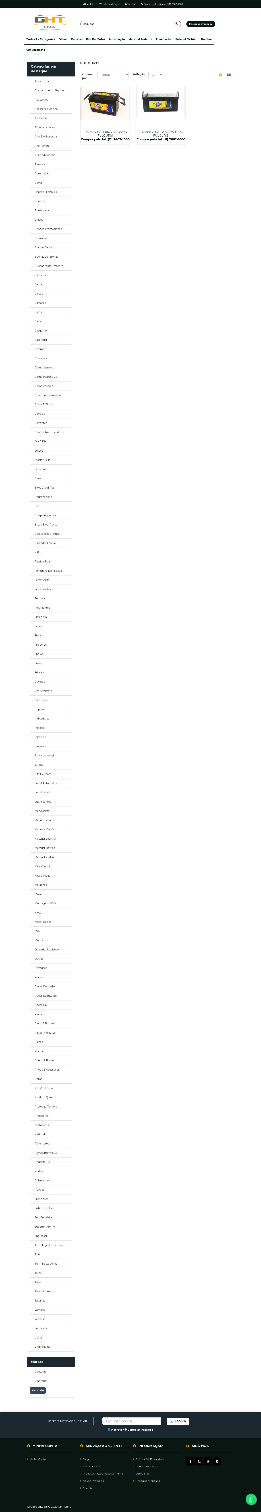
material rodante (140, 39)
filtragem (41, 617)
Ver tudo (38, 1390)
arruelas (40, 164)
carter (38, 321)
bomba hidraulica (46, 192)
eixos (38, 478)
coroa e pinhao (44, 404)
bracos (39, 219)
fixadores (41, 644)
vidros (38, 1337)
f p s (38, 552)
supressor (41, 1236)
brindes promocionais (48, 229)
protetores (41, 1115)
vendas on (41, 1328)
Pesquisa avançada (146, 1480)
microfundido (43, 866)
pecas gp (41, 1005)
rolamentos (42, 1180)
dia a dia (40, 441)
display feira (42, 460)
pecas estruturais (46, 995)
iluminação (163, 39)
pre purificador (44, 1088)
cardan (39, 312)
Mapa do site (90, 1466)
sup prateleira (43, 1217)
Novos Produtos (92, 1480)
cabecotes (41, 275)
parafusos (41, 968)
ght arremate (35, 49)
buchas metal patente (49, 266)
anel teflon (42, 145)
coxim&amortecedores (49, 432)
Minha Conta (36, 1459)
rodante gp (42, 1162)
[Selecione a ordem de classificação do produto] (113, 75)
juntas (39, 764)
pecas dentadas (45, 986)
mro (37, 931)
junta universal (44, 755)
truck (38, 1273)
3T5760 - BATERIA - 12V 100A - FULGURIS (104, 134)
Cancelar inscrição (140, 1429)
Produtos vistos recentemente (101, 1473)
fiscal (38, 635)
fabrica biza (42, 561)
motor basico (43, 921)
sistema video (44, 1208)
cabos (38, 284)
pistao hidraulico (45, 1032)
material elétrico (186, 39)
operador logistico (47, 949)
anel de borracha (46, 136)
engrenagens (43, 497)
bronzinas (41, 238)
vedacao (40, 1319)
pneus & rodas (44, 1060)
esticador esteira (45, 543)
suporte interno (45, 1226)
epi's (37, 506)
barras (38, 182)
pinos (38, 1014)
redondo (40, 1134)
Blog (84, 1459)
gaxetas (40, 681)
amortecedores (45, 127)
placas (39, 1042)
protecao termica (46, 1106)
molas (38, 894)
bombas (206, 39)
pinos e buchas (44, 1023)
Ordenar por (88, 76)
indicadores (42, 718)
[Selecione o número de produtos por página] (155, 75)
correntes (41, 423)
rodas (39, 1171)
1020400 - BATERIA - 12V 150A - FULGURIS (156, 134)
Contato (86, 1488)
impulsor (40, 709)
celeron (39, 349)
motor (38, 912)
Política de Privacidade (149, 1459)
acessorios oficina (46, 108)
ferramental (42, 580)
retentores (42, 1143)
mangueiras (42, 811)
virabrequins (42, 1346)
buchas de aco (44, 247)
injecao (39, 727)
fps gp (39, 654)
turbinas (40, 1300)
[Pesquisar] (130, 24)
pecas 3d (40, 977)
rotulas (39, 1189)
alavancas (41, 118)
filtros (63, 39)
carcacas (40, 303)
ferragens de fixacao (48, 570)
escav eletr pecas (46, 524)
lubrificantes (43, 801)
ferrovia (40, 598)
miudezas (41, 885)
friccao (39, 672)
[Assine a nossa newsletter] (131, 1421)
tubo (38, 1282)
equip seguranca (45, 515)
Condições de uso (146, 1466)
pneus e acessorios (47, 1069)
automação (117, 39)
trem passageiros (46, 1263)
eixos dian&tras (44, 487)
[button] (40, 39)
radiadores (42, 1125)
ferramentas (43, 589)
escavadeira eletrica (47, 533)
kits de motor (95, 39)
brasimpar (41, 1380)
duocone (40, 469)
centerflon (41, 1371)
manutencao (43, 820)
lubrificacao (42, 792)
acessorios (41, 99)
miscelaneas (42, 875)
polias (38, 1079)
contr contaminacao (48, 395)
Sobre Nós (141, 1473)
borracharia (42, 210)
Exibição (139, 74)
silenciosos (41, 1199)
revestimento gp (46, 1152)
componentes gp (46, 376)
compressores (44, 386)
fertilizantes (42, 607)
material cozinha (45, 838)
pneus (39, 1051)
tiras (37, 1254)
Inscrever (117, 1429)
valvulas (40, 1309)
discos (39, 450)
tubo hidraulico (44, 1291)
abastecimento (44, 81)
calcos (39, 293)
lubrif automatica (46, 783)
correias (76, 39)
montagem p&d (45, 903)
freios (38, 663)
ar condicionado (45, 155)
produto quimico (46, 1097)
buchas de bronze (47, 256)
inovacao (40, 746)
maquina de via (45, 829)
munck (39, 940)
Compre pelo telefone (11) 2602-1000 (162, 4)
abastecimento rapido (49, 90)
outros (39, 958)
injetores (40, 737)
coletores (41, 358)
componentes (44, 367)
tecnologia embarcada (49, 1245)
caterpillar (41, 339)
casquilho (41, 330)
